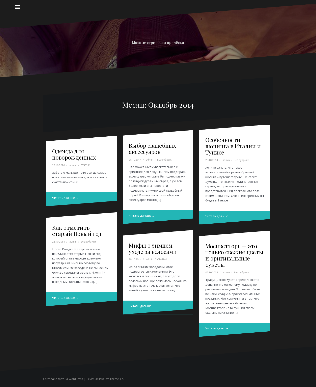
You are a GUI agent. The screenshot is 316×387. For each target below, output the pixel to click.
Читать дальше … (65, 198)
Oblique (100, 379)
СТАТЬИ (85, 165)
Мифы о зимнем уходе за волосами (153, 248)
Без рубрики (165, 159)
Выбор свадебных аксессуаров (152, 148)
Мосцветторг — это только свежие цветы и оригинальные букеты (234, 255)
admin (73, 165)
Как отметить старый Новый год (76, 230)
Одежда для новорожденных (74, 154)
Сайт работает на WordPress (63, 379)
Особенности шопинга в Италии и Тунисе (233, 146)
